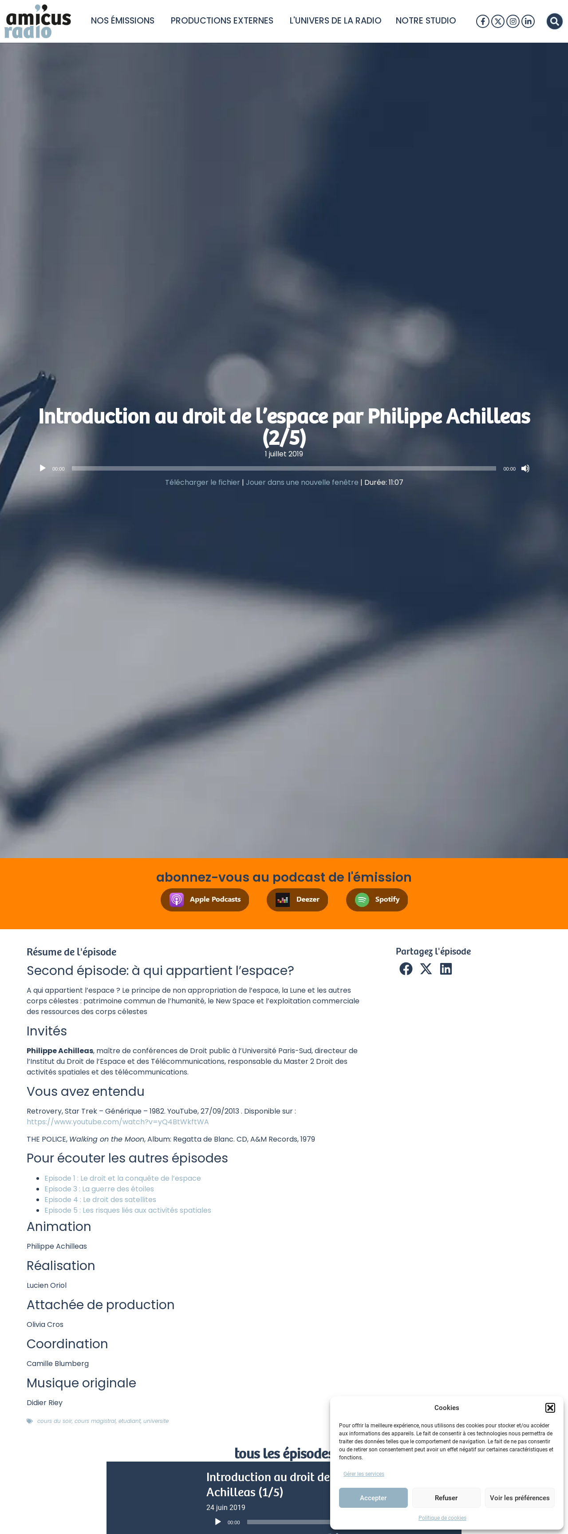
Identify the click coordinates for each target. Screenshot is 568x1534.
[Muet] (525, 468)
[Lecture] (42, 468)
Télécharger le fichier (202, 482)
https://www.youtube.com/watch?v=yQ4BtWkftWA (118, 1122)
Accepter (373, 1498)
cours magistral (95, 1421)
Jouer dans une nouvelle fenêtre (302, 482)
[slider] (284, 468)
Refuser (446, 1498)
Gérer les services (363, 1474)
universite (156, 1421)
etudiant (129, 1421)
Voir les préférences (520, 1498)
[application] (284, 468)
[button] (550, 1407)
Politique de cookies (442, 1518)
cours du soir (54, 1421)
